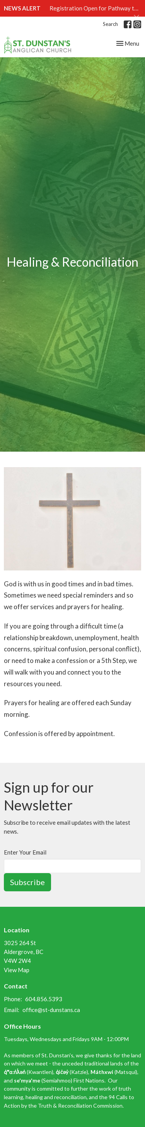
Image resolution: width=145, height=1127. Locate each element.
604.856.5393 (43, 998)
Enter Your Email (25, 852)
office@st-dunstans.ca (51, 1009)
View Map (16, 969)
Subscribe (27, 882)
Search (110, 24)
